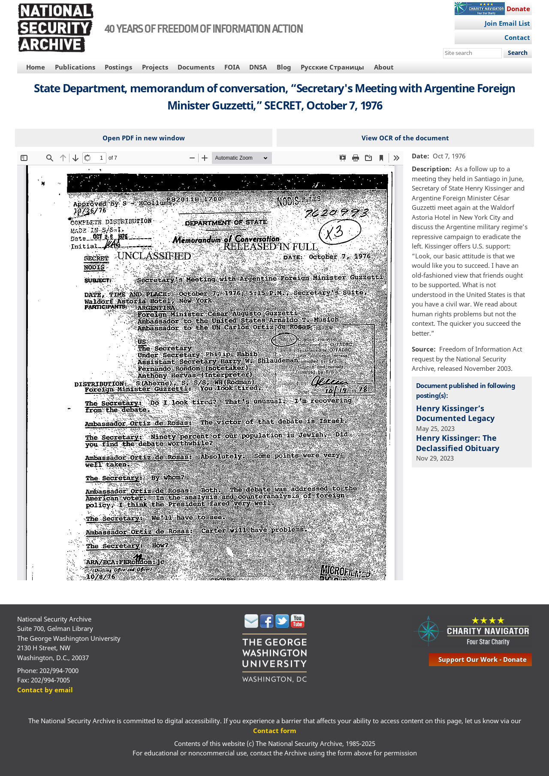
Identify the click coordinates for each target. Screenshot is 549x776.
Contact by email (45, 689)
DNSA (258, 67)
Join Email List (507, 23)
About (384, 67)
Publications (75, 67)
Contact (517, 37)
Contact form (274, 730)
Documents (196, 67)
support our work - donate (482, 659)
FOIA (232, 67)
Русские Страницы (332, 67)
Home (35, 67)
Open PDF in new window (144, 137)
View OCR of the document (405, 137)
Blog (284, 67)
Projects (155, 67)
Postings (118, 67)
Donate (518, 8)
